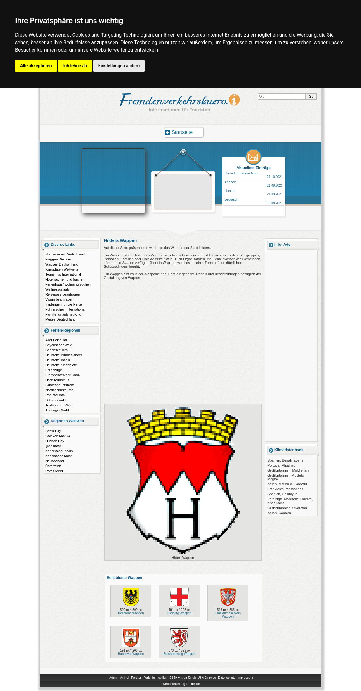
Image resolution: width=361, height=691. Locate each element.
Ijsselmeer (53, 446)
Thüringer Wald (57, 410)
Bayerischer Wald (58, 345)
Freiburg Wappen (179, 613)
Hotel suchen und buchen (64, 279)
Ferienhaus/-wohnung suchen (68, 284)
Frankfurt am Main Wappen (228, 614)
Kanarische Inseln (59, 451)
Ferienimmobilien (155, 677)
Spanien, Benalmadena (285, 460)
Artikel (124, 677)
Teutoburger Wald (58, 405)
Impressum (245, 677)
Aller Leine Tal (56, 340)
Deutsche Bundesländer (63, 355)
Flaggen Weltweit (58, 259)
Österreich (53, 466)
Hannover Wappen (131, 654)
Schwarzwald (55, 400)
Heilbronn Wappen (131, 613)
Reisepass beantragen (62, 294)
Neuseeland (54, 461)
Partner (136, 677)
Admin (113, 677)
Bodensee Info (56, 350)
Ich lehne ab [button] (75, 65)
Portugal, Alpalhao (281, 465)
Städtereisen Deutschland (65, 254)
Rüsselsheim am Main (241, 173)
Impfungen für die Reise (63, 304)
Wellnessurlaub (57, 289)
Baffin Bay (53, 431)
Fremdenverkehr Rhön (62, 375)
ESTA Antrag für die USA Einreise (192, 677)
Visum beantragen (59, 299)
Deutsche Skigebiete (61, 365)
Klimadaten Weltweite (62, 269)
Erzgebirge (53, 370)
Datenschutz (227, 677)
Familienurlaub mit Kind (63, 314)
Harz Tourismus (57, 380)
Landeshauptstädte (60, 385)
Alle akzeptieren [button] (36, 65)
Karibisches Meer (58, 456)
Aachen (230, 182)
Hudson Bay (54, 441)
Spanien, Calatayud (282, 494)
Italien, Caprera (279, 513)
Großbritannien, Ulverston (287, 508)
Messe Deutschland (60, 319)
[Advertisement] (183, 193)
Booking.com (92, 150)
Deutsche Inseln (57, 360)
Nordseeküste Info (59, 390)
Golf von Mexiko (57, 436)
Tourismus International (63, 274)
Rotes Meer (54, 471)
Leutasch (232, 199)
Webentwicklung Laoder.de (181, 684)
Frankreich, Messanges (285, 489)
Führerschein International (65, 309)
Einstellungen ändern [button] (119, 65)
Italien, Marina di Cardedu (287, 484)
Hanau (230, 191)
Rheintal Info (55, 395)
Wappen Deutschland (61, 264)
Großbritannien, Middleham (288, 470)
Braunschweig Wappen (179, 654)
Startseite (182, 132)
